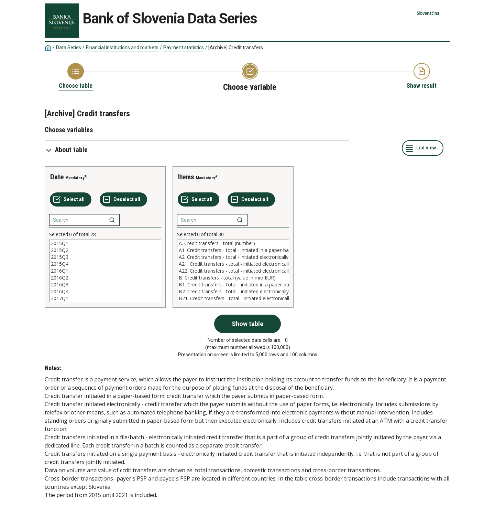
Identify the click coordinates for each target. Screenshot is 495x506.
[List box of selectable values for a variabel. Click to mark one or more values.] (105, 271)
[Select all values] (70, 200)
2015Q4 (105, 264)
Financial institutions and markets (122, 47)
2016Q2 (105, 277)
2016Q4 (105, 291)
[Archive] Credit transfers (235, 47)
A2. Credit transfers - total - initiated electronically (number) (233, 257)
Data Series (68, 47)
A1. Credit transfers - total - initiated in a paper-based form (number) (233, 250)
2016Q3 (105, 284)
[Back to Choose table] (75, 76)
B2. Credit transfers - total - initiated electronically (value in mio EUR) (233, 291)
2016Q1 (105, 270)
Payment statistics (183, 47)
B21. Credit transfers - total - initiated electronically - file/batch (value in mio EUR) (233, 298)
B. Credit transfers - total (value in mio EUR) (233, 277)
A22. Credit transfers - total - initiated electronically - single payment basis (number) (233, 270)
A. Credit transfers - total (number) (233, 243)
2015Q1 (105, 243)
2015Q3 (105, 257)
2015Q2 (105, 250)
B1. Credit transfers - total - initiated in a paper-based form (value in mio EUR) (233, 284)
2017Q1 (105, 298)
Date (57, 177)
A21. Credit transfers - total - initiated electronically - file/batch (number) (233, 264)
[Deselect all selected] (123, 200)
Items (186, 177)
